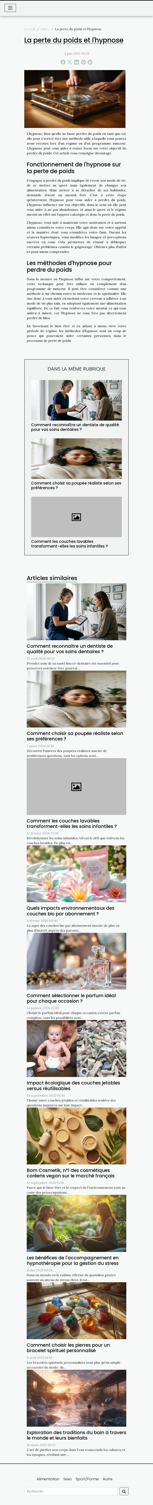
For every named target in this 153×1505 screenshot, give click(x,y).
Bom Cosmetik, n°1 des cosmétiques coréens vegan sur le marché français (71, 1173)
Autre (45, 29)
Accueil (29, 29)
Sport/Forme (87, 1479)
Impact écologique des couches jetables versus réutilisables (73, 1086)
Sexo (67, 1479)
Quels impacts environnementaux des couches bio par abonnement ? (70, 911)
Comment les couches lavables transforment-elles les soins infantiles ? (69, 544)
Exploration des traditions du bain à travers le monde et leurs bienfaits (76, 1435)
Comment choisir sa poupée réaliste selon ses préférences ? (76, 485)
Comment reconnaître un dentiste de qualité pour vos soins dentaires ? (75, 427)
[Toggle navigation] (10, 8)
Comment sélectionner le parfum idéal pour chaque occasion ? (71, 998)
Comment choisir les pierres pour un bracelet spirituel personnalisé (68, 1348)
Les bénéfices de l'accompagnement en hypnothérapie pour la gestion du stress (73, 1260)
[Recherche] (71, 1491)
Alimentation (48, 1479)
